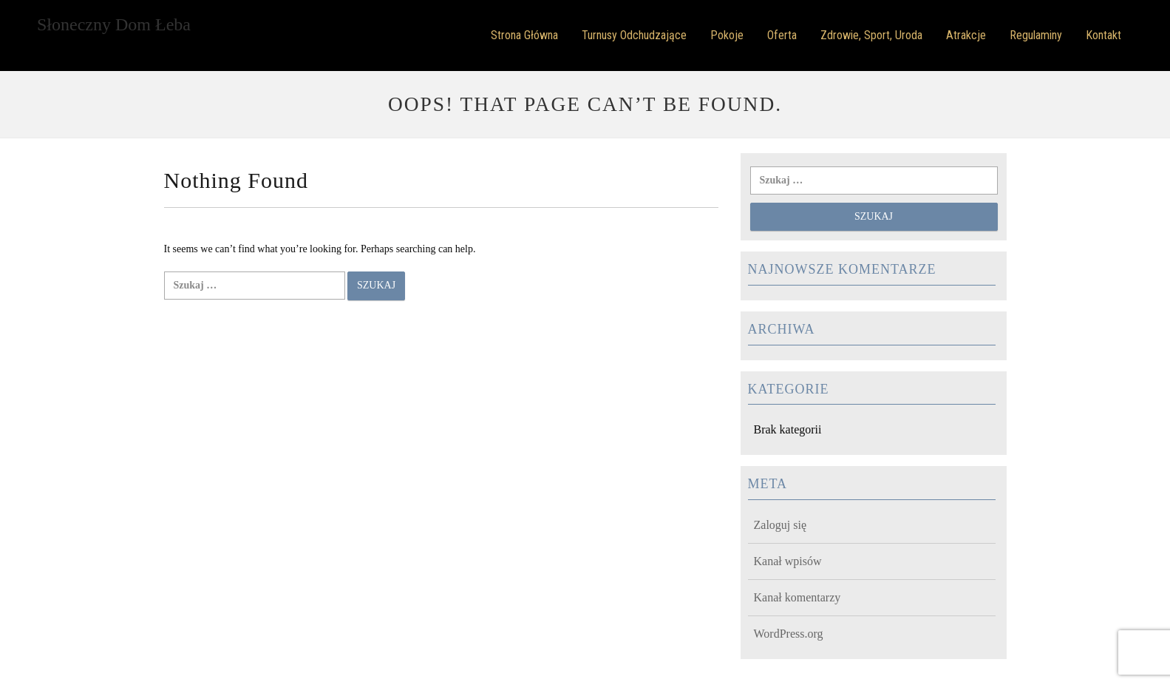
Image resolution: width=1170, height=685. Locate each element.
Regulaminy (1036, 35)
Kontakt (1103, 35)
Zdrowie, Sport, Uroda (871, 35)
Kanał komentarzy (797, 597)
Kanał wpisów (788, 561)
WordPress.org (788, 633)
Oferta (782, 35)
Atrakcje (966, 35)
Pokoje (727, 35)
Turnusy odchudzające (634, 35)
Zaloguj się (780, 525)
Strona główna (524, 35)
